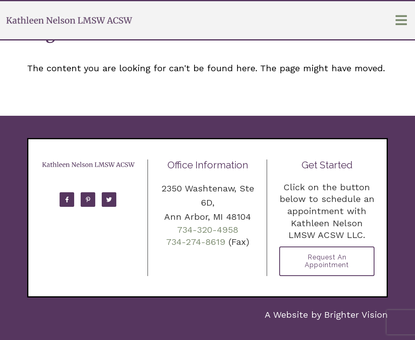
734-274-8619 (195, 242)
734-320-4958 (207, 230)
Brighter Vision (356, 315)
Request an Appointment (327, 261)
